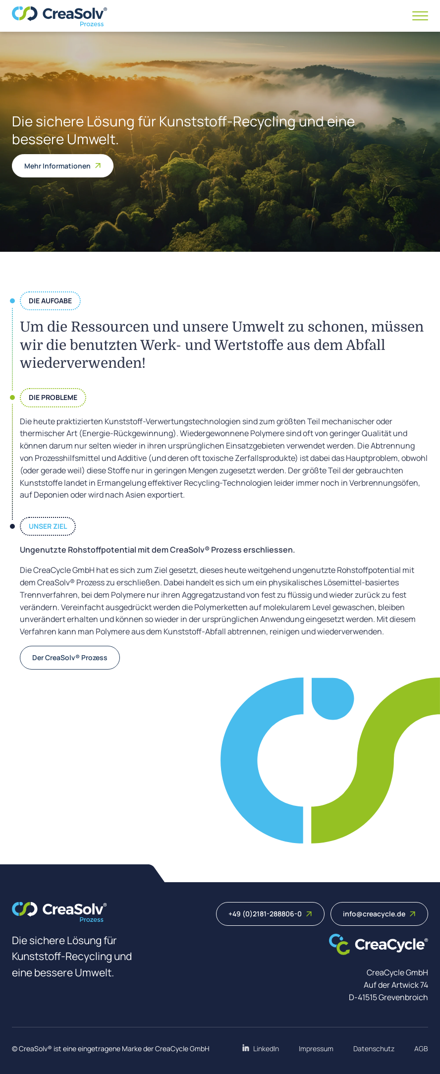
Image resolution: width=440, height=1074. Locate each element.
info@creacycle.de (379, 913)
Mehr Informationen (62, 165)
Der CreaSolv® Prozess (70, 657)
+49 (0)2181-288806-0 (270, 913)
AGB (421, 1048)
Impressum (316, 1048)
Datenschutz (373, 1048)
